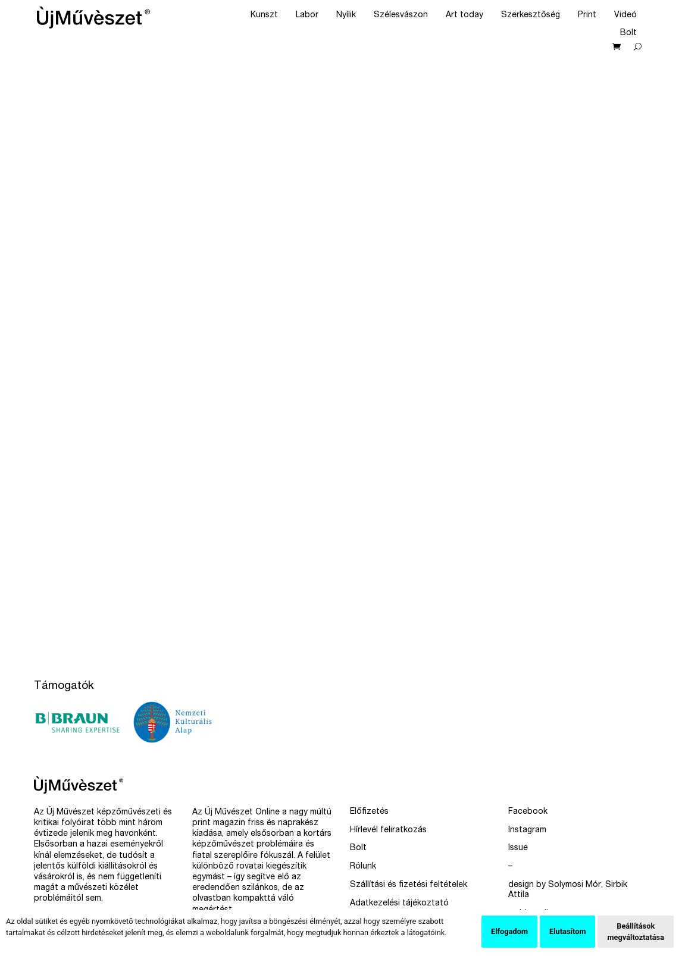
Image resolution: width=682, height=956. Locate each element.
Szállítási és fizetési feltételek (408, 885)
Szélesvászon (401, 15)
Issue (518, 848)
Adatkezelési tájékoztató (399, 903)
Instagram (527, 830)
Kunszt (264, 15)
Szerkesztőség (530, 15)
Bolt (628, 33)
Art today (464, 15)
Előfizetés (369, 812)
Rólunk (363, 867)
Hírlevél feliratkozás (388, 830)
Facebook (528, 812)
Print (587, 15)
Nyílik (346, 15)
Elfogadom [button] (509, 931)
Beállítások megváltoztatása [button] (635, 931)
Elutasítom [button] (567, 931)
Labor (307, 15)
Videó (625, 15)
